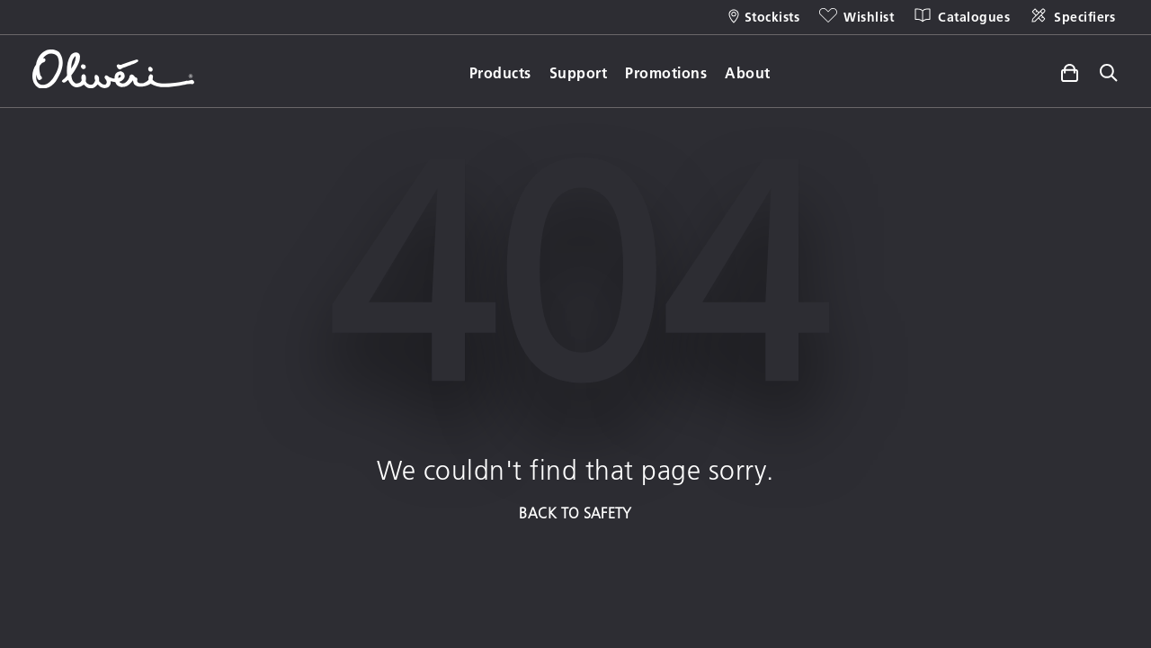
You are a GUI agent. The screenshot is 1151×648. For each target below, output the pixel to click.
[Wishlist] (855, 17)
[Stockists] (764, 17)
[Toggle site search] (1109, 74)
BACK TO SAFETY (575, 512)
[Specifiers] (1071, 17)
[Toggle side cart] (1069, 70)
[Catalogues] (961, 17)
